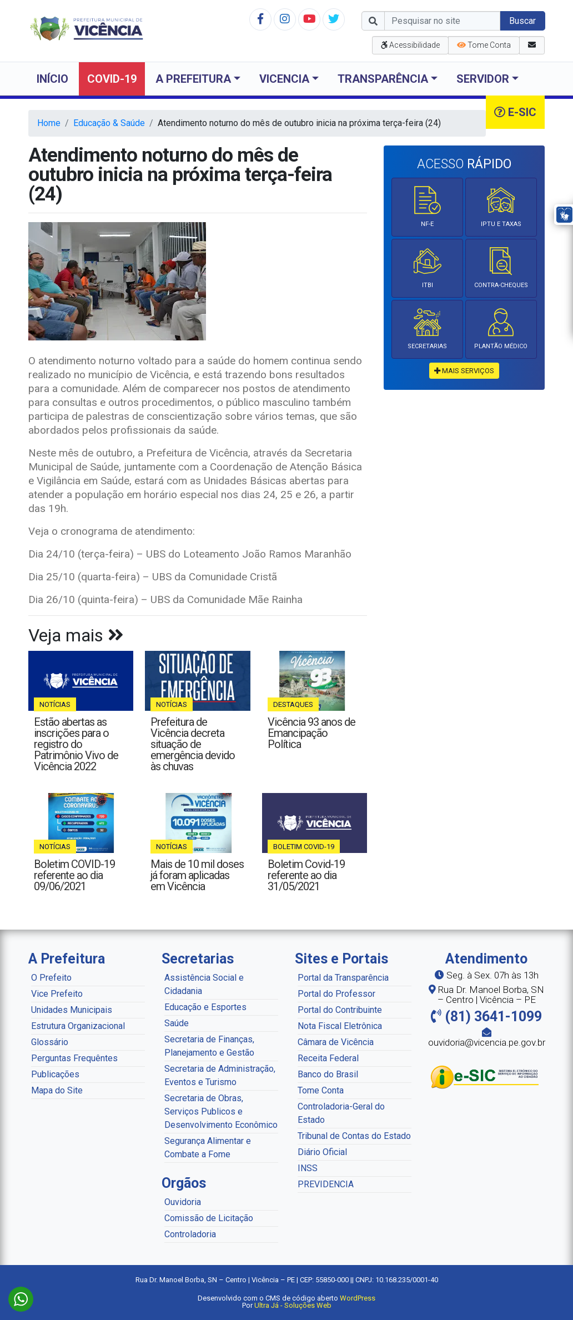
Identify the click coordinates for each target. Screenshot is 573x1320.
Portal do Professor (336, 993)
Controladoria (190, 1234)
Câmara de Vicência (336, 1042)
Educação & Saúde (109, 123)
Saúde (176, 1023)
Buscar (522, 21)
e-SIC (515, 112)
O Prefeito (51, 977)
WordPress (357, 1298)
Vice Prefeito (57, 993)
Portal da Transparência (343, 977)
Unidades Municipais (71, 1010)
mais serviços (464, 371)
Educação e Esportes (205, 1007)
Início (52, 79)
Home (49, 123)
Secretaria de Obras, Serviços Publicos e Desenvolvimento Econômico (221, 1111)
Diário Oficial (322, 1152)
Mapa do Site (57, 1090)
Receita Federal (328, 1058)
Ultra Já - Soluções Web (292, 1305)
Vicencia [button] (284, 79)
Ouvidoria (182, 1202)
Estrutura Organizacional (78, 1026)
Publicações (55, 1074)
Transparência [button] (383, 79)
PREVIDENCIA (326, 1184)
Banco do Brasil (328, 1074)
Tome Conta (321, 1090)
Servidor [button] (482, 79)
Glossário (49, 1042)
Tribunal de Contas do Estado (354, 1136)
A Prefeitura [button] (193, 79)
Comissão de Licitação (208, 1218)
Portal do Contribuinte (340, 1010)
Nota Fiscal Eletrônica (340, 1026)
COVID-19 (112, 79)
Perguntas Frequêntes (74, 1058)
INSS (308, 1168)
